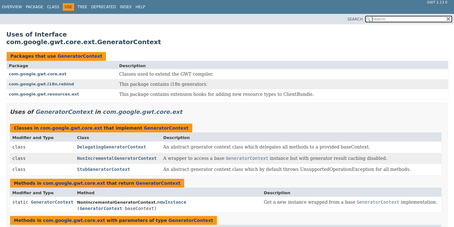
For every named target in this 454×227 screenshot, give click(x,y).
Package (34, 7)
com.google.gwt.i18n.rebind (41, 84)
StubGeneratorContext (103, 169)
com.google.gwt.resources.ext (44, 94)
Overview (12, 7)
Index (126, 7)
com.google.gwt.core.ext (38, 74)
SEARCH (355, 19)
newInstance (171, 202)
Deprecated (103, 7)
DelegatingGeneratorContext (111, 146)
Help (140, 7)
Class (53, 7)
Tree (82, 7)
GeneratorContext (79, 56)
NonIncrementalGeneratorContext (117, 158)
